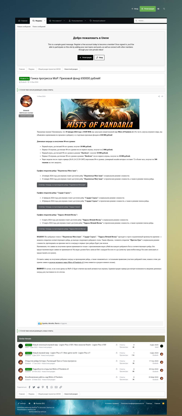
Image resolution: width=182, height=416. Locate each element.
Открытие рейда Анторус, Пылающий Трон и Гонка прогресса (50, 361)
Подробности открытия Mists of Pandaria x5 (50, 369)
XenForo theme (33, 412)
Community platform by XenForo (36, 407)
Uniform (22, 403)
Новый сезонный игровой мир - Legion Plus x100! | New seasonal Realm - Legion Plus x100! (69, 345)
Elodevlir (24, 82)
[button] (45, 21)
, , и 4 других (54, 323)
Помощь (149, 403)
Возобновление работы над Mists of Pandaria (44, 377)
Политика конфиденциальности (132, 403)
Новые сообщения (23, 27)
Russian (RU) (39, 403)
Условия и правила (112, 403)
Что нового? (57, 21)
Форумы (39, 21)
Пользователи (77, 21)
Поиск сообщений (38, 27)
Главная (25, 21)
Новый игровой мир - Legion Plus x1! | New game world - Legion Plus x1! (61, 353)
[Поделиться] (159, 96)
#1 (162, 96)
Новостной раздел (45, 347)
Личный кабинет (99, 21)
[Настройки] (158, 9)
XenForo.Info (32, 409)
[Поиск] (164, 9)
